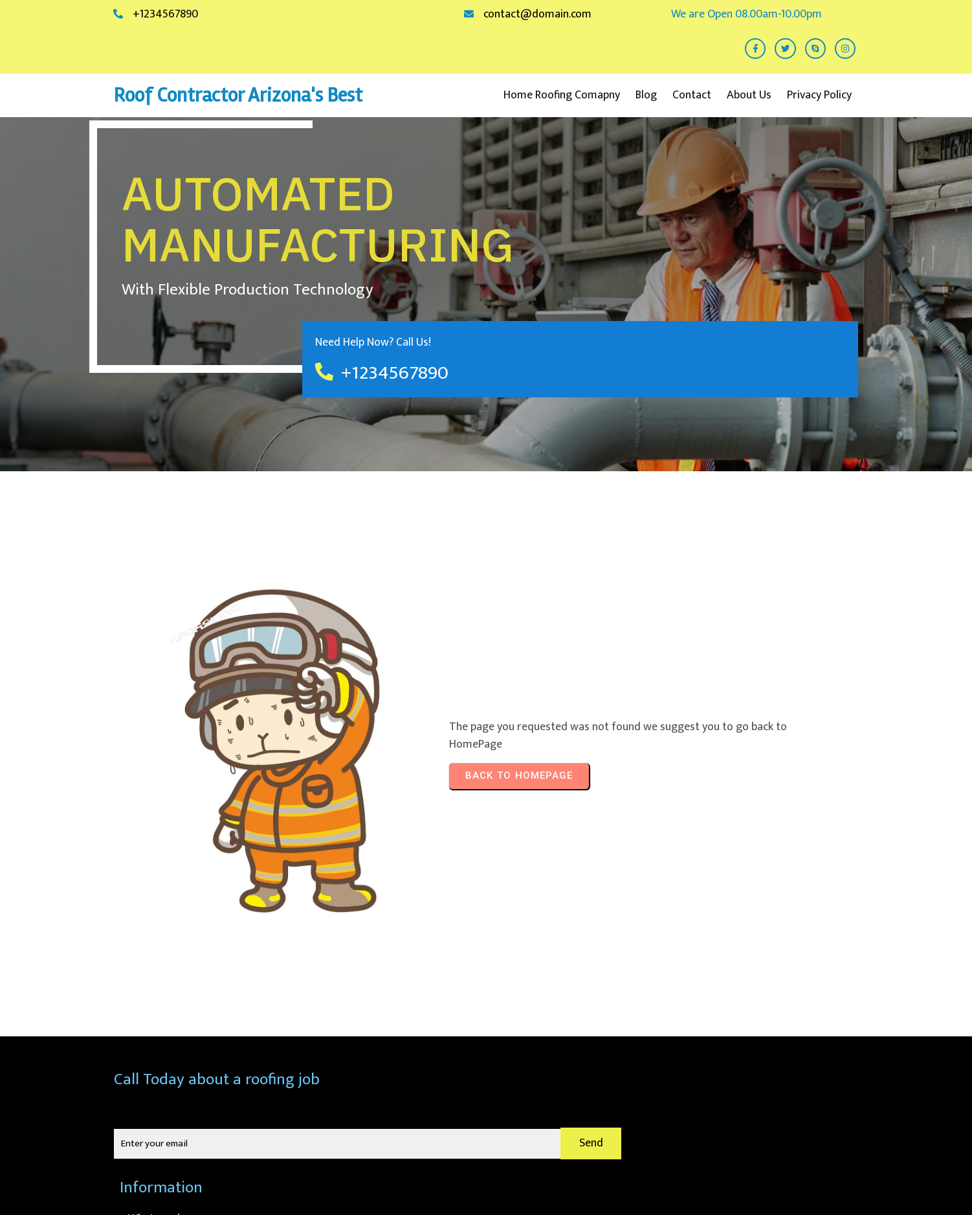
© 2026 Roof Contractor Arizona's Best (770, 1173)
